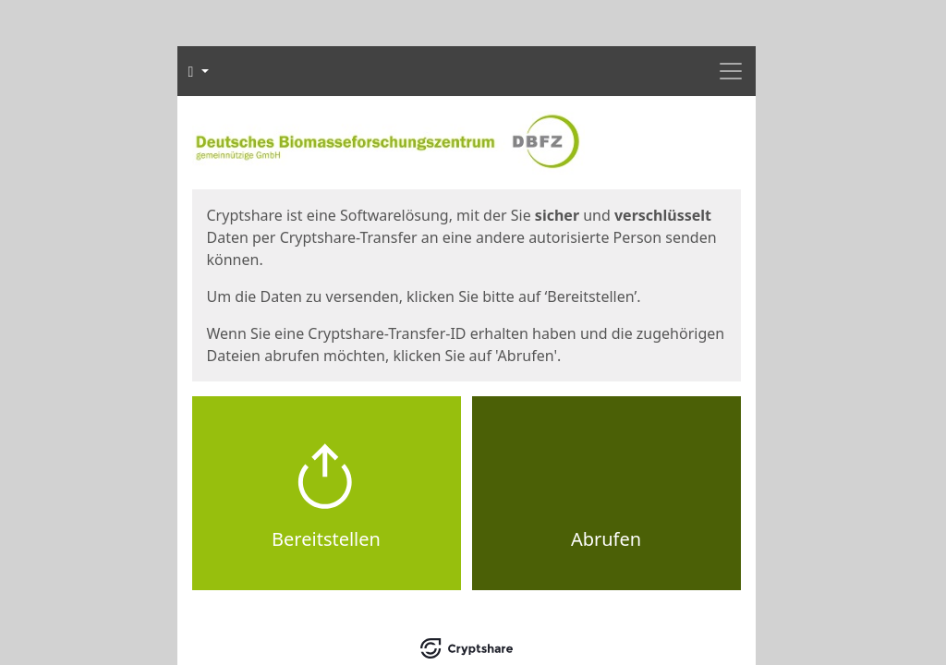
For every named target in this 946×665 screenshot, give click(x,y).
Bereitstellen (326, 538)
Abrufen (606, 538)
